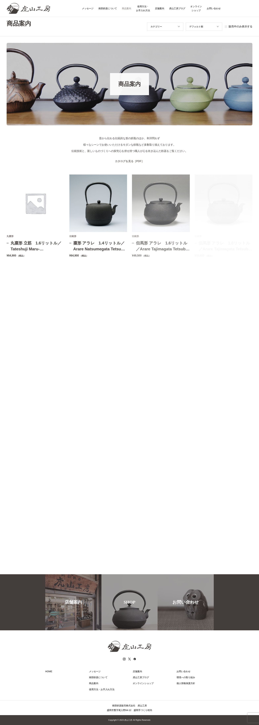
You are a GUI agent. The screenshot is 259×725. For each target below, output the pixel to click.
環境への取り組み (186, 677)
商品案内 (126, 8)
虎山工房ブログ (177, 8)
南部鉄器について (107, 8)
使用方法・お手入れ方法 (143, 8)
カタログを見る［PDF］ (129, 161)
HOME (48, 671)
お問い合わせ (214, 8)
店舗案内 (159, 8)
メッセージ (87, 8)
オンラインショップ (196, 8)
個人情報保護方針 (186, 683)
